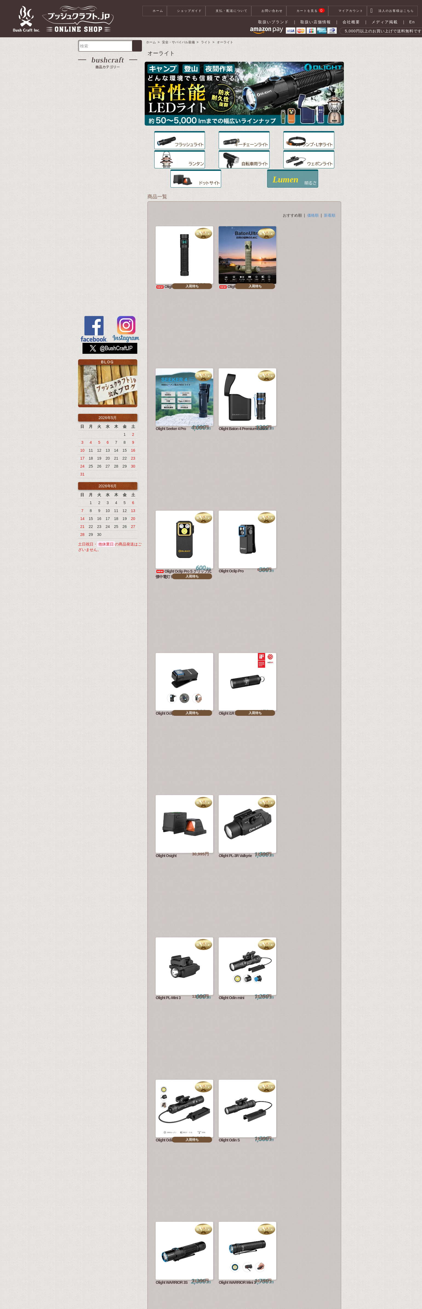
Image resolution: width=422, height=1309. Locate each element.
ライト (206, 42)
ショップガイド (186, 11)
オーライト (225, 42)
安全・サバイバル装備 (178, 42)
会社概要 (351, 22)
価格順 (313, 197)
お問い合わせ (269, 11)
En (412, 22)
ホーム (154, 11)
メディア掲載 (385, 22)
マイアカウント (347, 11)
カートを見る (307, 11)
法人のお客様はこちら (392, 11)
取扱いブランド (273, 22)
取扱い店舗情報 (315, 22)
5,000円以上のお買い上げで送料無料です (374, 31)
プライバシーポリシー (221, 1298)
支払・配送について (228, 11)
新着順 (329, 197)
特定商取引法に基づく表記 (175, 1298)
